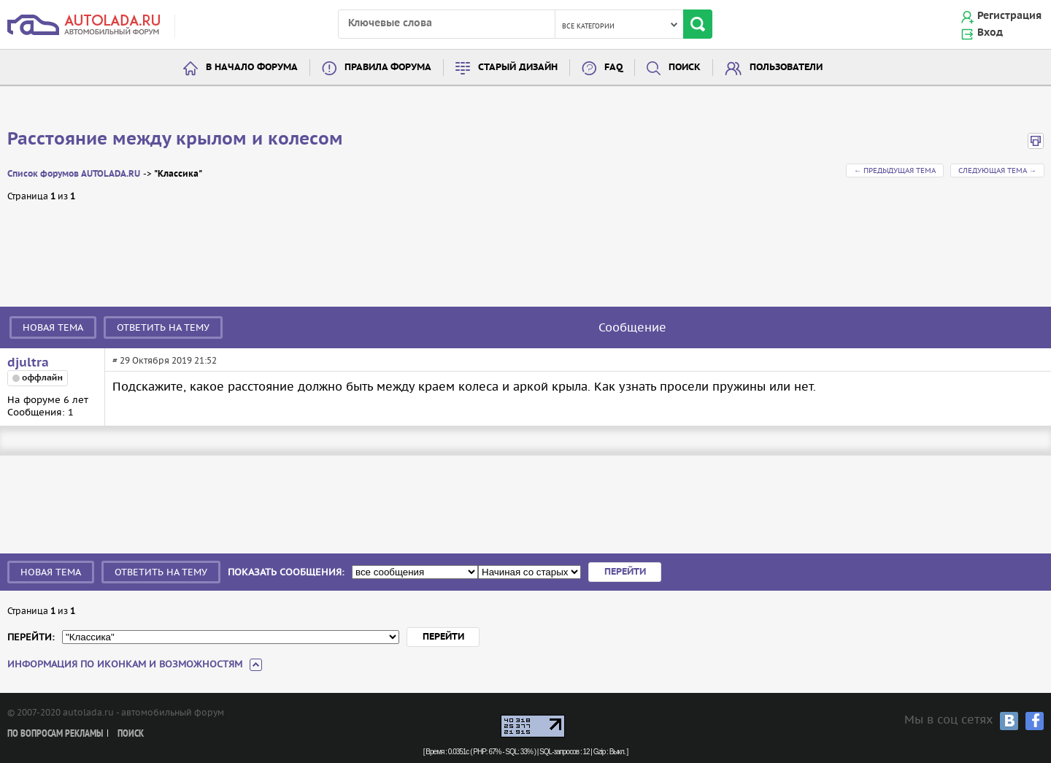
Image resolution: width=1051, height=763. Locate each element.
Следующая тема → (997, 170)
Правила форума (387, 67)
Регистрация (1009, 16)
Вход (990, 33)
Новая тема (53, 327)
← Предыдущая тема (895, 170)
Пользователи (786, 67)
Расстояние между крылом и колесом (175, 139)
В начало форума (252, 67)
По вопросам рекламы (55, 734)
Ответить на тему (163, 327)
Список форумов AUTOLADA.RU (73, 174)
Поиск (685, 67)
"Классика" (178, 174)
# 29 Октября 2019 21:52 (164, 360)
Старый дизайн (518, 67)
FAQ (613, 67)
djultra (28, 363)
